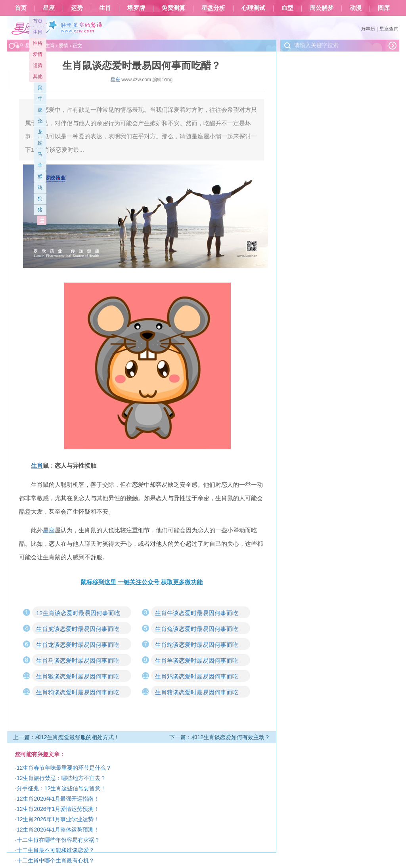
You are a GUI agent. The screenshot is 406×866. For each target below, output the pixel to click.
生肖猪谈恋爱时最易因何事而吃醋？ (196, 693)
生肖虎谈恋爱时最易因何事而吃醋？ (77, 629)
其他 (37, 76)
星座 (49, 8)
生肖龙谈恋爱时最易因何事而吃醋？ (77, 645)
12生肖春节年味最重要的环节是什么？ (64, 768)
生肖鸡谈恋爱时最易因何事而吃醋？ (196, 677)
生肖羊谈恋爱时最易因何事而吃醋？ (196, 661)
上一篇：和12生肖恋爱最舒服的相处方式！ (66, 737)
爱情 (37, 54)
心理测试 (253, 8)
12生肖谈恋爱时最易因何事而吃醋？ (78, 614)
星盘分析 (213, 8)
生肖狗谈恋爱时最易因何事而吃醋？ (77, 693)
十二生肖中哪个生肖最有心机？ (55, 860)
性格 (37, 43)
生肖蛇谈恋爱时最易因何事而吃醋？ (196, 645)
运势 (77, 8)
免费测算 (173, 8)
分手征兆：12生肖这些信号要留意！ (61, 788)
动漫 (356, 8)
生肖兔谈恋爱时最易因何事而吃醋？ (196, 629)
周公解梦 (321, 8)
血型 (287, 8)
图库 (384, 8)
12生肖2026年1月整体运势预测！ (58, 829)
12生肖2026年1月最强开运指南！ (58, 798)
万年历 (368, 29)
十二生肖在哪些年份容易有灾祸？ (58, 840)
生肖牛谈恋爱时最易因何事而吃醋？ (196, 614)
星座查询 (388, 29)
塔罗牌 (136, 8)
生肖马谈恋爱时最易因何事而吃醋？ (77, 661)
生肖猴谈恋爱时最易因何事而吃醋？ (77, 677)
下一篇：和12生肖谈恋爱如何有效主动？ (219, 737)
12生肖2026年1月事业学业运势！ (58, 819)
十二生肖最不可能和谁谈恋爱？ (55, 850)
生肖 (105, 8)
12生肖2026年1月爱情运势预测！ (58, 809)
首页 (21, 8)
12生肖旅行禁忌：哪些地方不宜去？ (61, 778)
